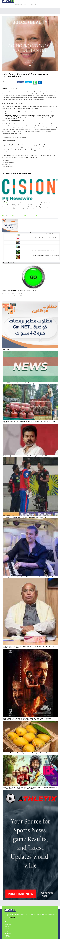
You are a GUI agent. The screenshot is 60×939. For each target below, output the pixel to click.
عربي (32, 4)
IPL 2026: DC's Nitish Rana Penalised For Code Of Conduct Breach (25, 516)
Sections (50, 6)
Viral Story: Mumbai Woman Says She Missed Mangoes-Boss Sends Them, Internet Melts (27, 751)
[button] (35, 4)
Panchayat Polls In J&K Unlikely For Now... (40, 242)
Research (35, 6)
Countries (43, 6)
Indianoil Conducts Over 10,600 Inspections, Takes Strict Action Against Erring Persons (29, 421)
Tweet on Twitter (29, 82)
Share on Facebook (20, 82)
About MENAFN (8, 929)
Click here (12, 915)
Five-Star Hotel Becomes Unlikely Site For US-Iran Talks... (43, 246)
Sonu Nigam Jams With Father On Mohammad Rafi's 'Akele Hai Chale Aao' (27, 576)
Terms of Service (8, 922)
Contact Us (7, 926)
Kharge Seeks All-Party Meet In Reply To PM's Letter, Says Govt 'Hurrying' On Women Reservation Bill (28, 645)
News (8, 6)
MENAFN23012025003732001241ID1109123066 (16, 173)
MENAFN (5, 88)
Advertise (6, 928)
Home (3, 6)
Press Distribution (17, 6)
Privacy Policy (7, 924)
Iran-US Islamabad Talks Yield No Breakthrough (19, 383)
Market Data (27, 6)
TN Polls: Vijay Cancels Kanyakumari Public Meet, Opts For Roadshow (26, 455)
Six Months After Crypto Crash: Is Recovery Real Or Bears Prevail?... (45, 255)
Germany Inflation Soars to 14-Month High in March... (42, 233)
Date (4, 81)
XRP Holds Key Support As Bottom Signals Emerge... (43, 250)
